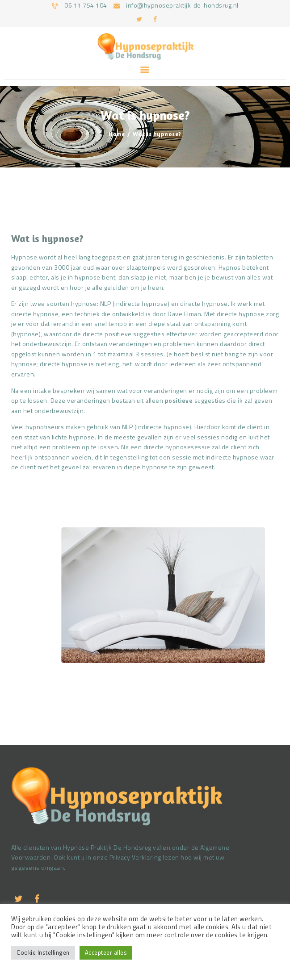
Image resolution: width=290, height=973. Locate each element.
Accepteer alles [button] (106, 952)
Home (117, 134)
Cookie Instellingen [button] (43, 952)
